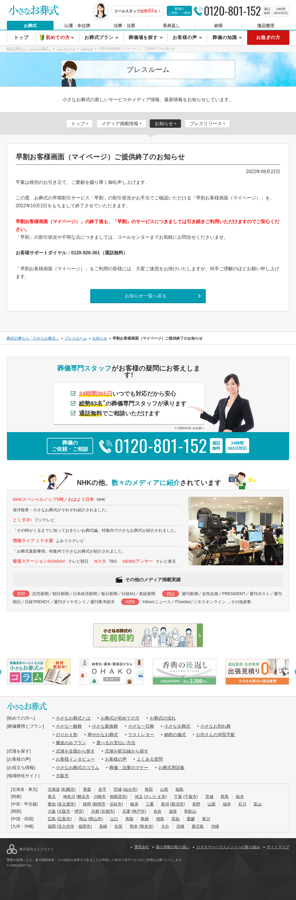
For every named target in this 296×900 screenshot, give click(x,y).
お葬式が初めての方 (120, 718)
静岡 (87, 804)
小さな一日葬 (141, 726)
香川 (206, 818)
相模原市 (118, 796)
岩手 (102, 789)
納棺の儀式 (175, 734)
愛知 (52, 804)
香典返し (171, 25)
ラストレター (141, 734)
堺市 (78, 811)
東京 (52, 796)
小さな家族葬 (105, 726)
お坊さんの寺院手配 (215, 734)
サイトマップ (278, 847)
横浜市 (83, 796)
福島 (179, 789)
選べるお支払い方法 (115, 742)
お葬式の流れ (163, 718)
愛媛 (191, 818)
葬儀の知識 (225, 37)
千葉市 (190, 796)
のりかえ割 (66, 734)
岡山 (83, 818)
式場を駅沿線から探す (126, 751)
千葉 (178, 796)
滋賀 (173, 811)
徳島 (160, 818)
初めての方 (58, 37)
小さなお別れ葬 (215, 726)
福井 (227, 804)
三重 (150, 804)
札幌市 (68, 789)
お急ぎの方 (268, 37)
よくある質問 (150, 759)
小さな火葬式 (177, 726)
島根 (145, 818)
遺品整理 (265, 25)
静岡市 (99, 804)
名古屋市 (66, 804)
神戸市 (139, 811)
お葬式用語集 (171, 767)
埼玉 (139, 796)
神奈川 (69, 796)
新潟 (165, 804)
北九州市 (66, 826)
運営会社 (141, 847)
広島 (52, 818)
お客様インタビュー (75, 759)
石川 (242, 804)
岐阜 (134, 804)
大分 (165, 826)
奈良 (157, 811)
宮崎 (180, 826)
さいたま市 (155, 796)
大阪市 (62, 775)
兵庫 (126, 811)
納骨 (218, 25)
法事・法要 (124, 25)
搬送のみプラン (71, 742)
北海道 (54, 789)
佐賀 (118, 826)
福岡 (52, 826)
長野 (196, 804)
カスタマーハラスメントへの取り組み (228, 847)
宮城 (118, 789)
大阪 (52, 811)
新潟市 (177, 804)
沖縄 (215, 826)
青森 (87, 789)
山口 (114, 818)
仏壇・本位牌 (77, 25)
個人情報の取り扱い (173, 847)
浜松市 (116, 804)
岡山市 (95, 818)
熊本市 (146, 826)
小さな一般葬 (69, 726)
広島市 (64, 818)
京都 (95, 811)
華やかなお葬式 (103, 734)
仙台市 (130, 789)
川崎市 (100, 796)
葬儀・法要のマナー (128, 767)
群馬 (225, 796)
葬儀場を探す (144, 37)
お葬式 (30, 25)
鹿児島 (198, 826)
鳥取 (129, 818)
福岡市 (84, 826)
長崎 (103, 826)
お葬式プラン (99, 37)
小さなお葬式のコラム (77, 767)
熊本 (134, 826)
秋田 (149, 789)
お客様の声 (185, 37)
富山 (258, 804)
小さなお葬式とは (73, 718)
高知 (175, 818)
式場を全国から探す (75, 751)
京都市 (107, 811)
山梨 (212, 804)
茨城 (209, 796)
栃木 (240, 796)
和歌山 (190, 811)
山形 (164, 789)
